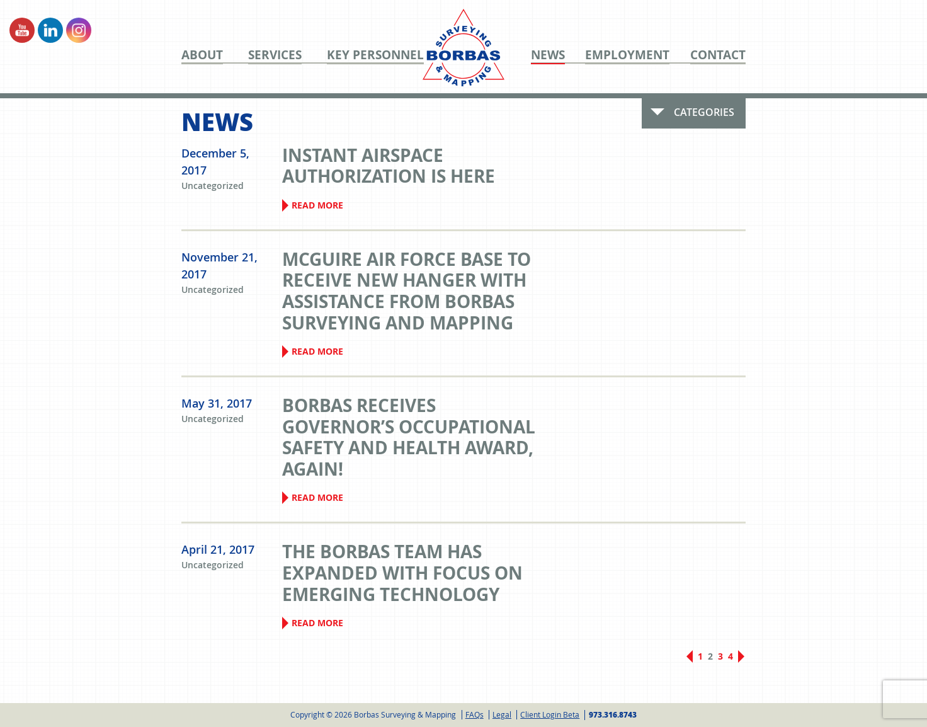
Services (275, 55)
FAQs (474, 714)
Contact (718, 55)
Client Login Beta (549, 714)
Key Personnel (375, 55)
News (548, 55)
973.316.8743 (613, 714)
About (202, 55)
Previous (689, 656)
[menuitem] (214, 54)
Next (741, 660)
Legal (501, 714)
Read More (317, 205)
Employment (627, 55)
